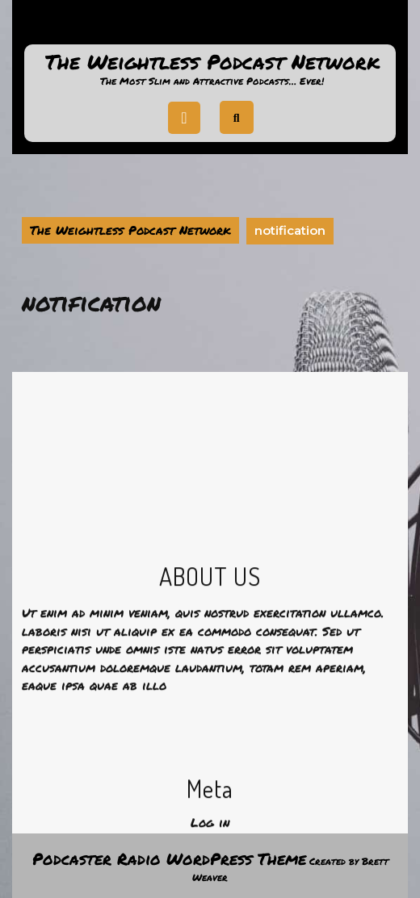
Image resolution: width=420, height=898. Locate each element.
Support (210, 27)
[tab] (184, 118)
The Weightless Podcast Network (212, 61)
